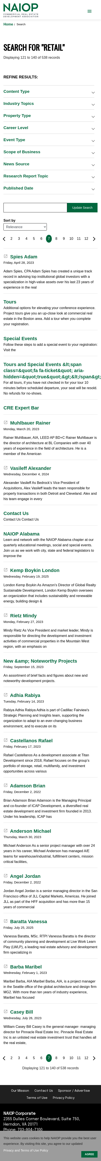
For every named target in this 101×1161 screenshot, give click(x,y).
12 (86, 238)
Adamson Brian (24, 785)
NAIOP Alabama (21, 534)
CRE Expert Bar (21, 408)
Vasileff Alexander (27, 468)
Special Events (20, 338)
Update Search (82, 207)
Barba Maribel (22, 967)
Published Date (18, 188)
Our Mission (20, 1091)
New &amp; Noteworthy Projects (40, 661)
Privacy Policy (64, 1098)
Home (8, 24)
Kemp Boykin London (31, 570)
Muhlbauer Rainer (26, 423)
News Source (16, 164)
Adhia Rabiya (21, 695)
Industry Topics (18, 103)
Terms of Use (36, 1098)
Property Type (17, 115)
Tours (9, 302)
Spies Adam (20, 256)
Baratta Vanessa (25, 921)
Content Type (16, 91)
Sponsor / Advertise (74, 1091)
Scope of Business (21, 152)
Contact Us (16, 513)
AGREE (89, 1154)
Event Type (14, 139)
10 (71, 238)
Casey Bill (18, 1012)
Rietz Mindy (20, 615)
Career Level (15, 127)
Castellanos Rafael (28, 740)
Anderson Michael (27, 831)
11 (79, 238)
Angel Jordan (22, 876)
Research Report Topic (25, 176)
